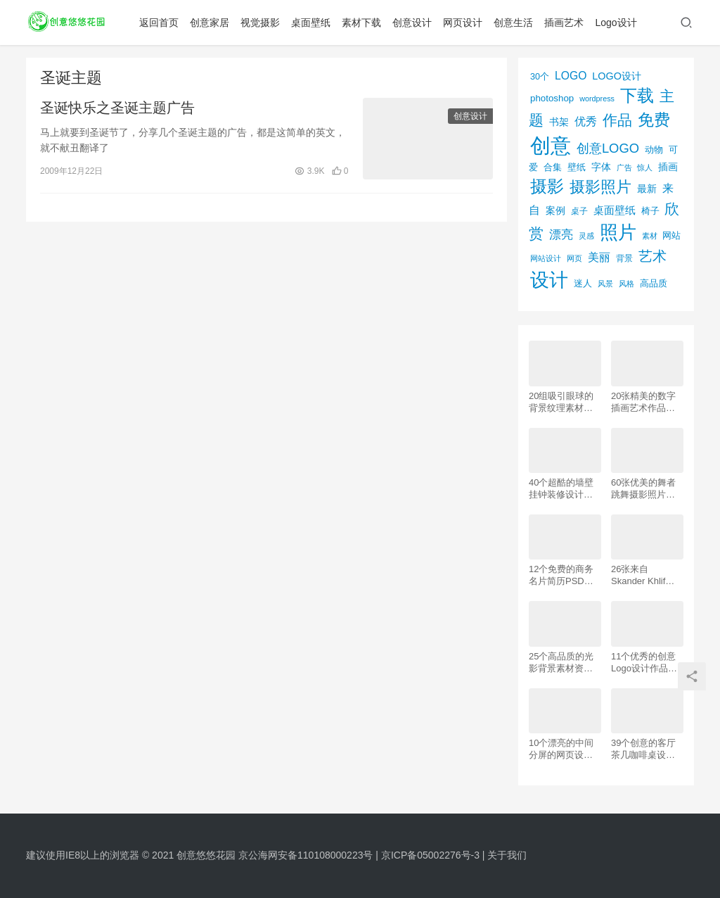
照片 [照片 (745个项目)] (618, 232)
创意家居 (212, 22)
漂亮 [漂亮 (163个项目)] (561, 234)
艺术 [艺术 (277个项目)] (652, 256)
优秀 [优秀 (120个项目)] (585, 121)
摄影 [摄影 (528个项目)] (547, 186)
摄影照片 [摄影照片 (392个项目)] (600, 187)
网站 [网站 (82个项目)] (671, 235)
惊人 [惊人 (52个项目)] (644, 167)
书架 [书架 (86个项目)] (559, 122)
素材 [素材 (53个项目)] (649, 236)
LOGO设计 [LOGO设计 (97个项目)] (616, 76)
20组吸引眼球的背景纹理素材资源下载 (561, 402)
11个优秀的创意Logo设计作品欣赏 (644, 662)
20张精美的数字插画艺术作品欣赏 (643, 402)
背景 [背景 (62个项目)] (624, 258)
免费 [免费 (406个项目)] (654, 119)
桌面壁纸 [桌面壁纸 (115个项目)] (614, 210)
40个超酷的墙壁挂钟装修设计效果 (561, 488)
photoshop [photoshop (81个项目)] (552, 98)
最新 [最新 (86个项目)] (647, 189)
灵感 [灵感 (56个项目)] (586, 236)
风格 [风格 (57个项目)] (626, 283)
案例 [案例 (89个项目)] (555, 210)
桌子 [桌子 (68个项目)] (579, 211)
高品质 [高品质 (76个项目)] (653, 283)
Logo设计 (618, 22)
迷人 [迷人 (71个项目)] (583, 284)
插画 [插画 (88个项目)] (668, 166)
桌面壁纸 (313, 22)
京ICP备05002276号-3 (430, 855)
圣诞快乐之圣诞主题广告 (117, 108)
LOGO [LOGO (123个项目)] (570, 76)
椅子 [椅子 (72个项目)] (650, 211)
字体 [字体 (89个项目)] (601, 166)
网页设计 (465, 22)
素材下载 (364, 22)
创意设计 (415, 22)
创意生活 (516, 22)
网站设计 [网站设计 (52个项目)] (545, 258)
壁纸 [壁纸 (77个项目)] (576, 167)
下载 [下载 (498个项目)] (637, 95)
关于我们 (507, 855)
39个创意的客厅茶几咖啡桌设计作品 (643, 749)
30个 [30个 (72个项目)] (539, 77)
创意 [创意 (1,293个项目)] (550, 145)
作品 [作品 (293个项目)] (617, 120)
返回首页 (161, 22)
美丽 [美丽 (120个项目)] (599, 257)
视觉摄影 (263, 22)
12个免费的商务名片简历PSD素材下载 (561, 575)
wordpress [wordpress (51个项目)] (597, 98)
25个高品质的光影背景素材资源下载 (561, 662)
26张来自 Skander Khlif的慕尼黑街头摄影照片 (643, 575)
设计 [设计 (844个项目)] (549, 280)
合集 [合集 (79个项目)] (553, 167)
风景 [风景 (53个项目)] (605, 283)
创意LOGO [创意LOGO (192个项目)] (608, 148)
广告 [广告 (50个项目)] (624, 167)
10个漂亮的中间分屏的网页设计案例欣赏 (561, 749)
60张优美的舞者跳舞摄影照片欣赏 (643, 488)
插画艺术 (566, 22)
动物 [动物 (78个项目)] (654, 149)
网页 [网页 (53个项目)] (574, 258)
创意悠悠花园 (206, 855)
